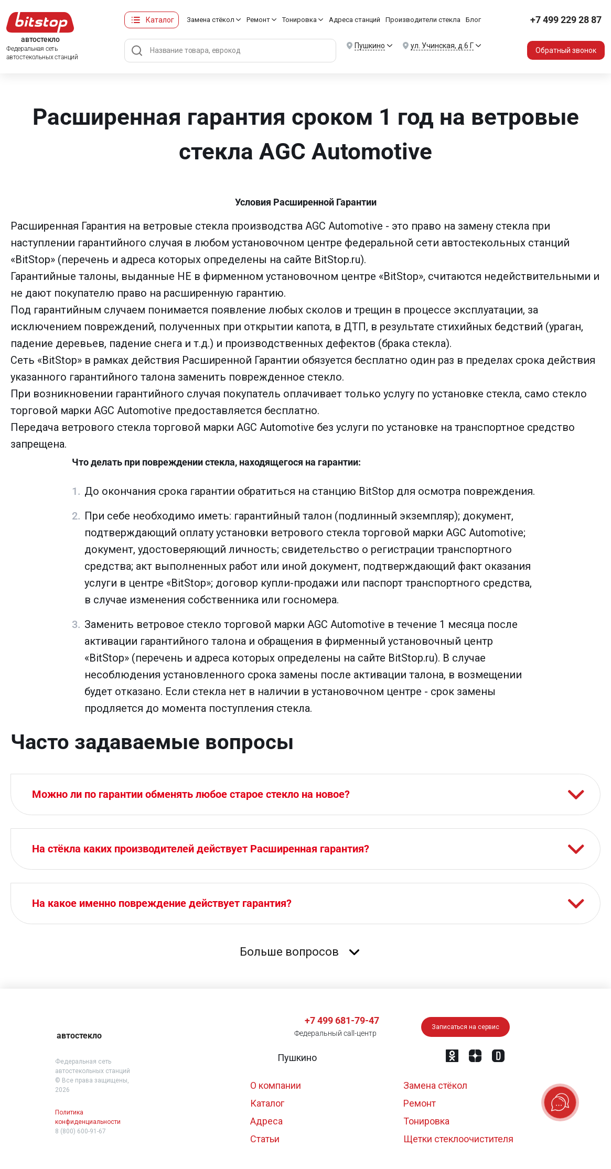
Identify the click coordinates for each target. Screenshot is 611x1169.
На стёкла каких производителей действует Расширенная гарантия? (200, 848)
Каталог (160, 20)
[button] (296, 1057)
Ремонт (258, 20)
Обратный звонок (565, 50)
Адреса (266, 1121)
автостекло (79, 1036)
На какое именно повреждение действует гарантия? (162, 903)
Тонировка (299, 20)
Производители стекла (422, 20)
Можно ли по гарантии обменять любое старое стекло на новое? (191, 794)
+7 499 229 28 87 (566, 19)
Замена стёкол (210, 20)
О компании (275, 1085)
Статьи (265, 1138)
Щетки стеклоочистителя (458, 1138)
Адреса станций (354, 20)
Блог (473, 20)
